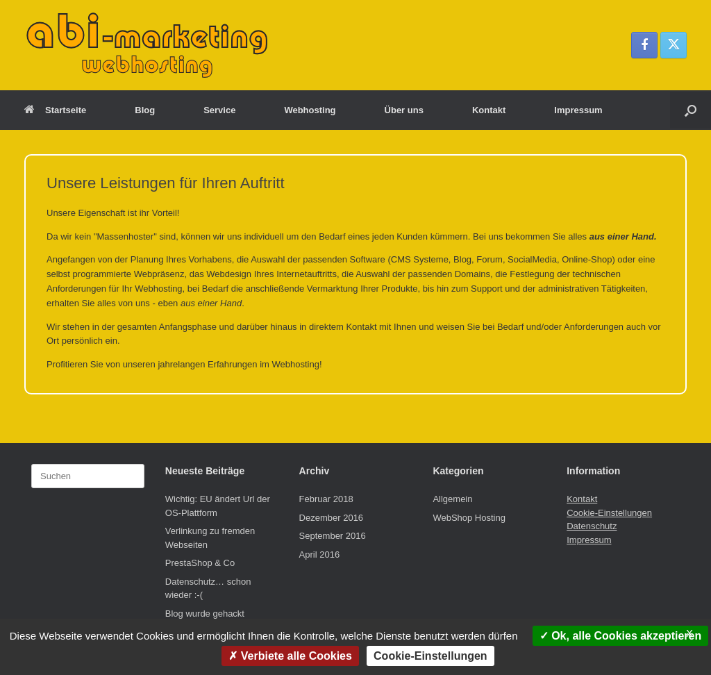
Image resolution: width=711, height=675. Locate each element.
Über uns (404, 110)
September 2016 (332, 536)
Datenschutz (592, 526)
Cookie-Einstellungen (609, 513)
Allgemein (452, 499)
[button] (690, 110)
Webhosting (309, 110)
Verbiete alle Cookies (290, 656)
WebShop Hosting (469, 517)
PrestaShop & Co (200, 563)
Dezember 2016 (331, 517)
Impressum (578, 110)
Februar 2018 (326, 499)
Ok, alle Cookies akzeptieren (620, 636)
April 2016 (319, 554)
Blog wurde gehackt (204, 613)
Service (219, 110)
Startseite (55, 110)
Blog (145, 110)
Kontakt (488, 110)
